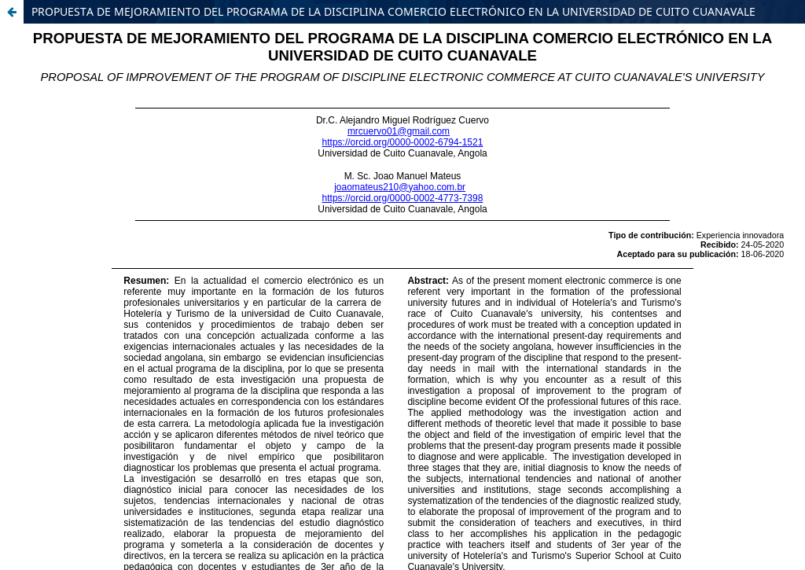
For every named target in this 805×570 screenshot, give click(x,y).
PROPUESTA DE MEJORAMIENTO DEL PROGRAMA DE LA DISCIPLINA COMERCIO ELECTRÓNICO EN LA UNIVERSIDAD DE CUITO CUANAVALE (393, 11)
